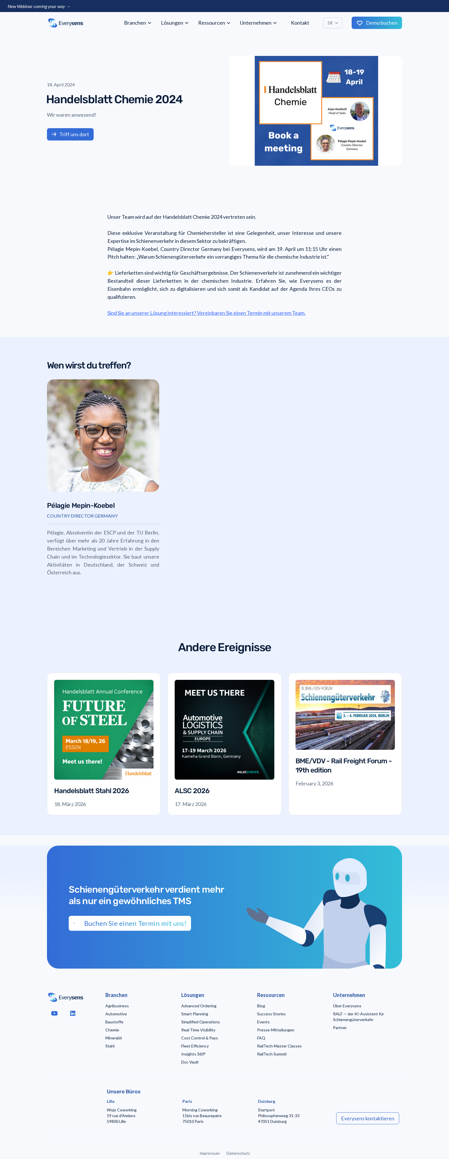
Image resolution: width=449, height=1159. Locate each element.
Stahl (110, 1045)
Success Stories (271, 1013)
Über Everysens (347, 1005)
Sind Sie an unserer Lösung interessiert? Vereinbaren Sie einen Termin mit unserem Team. (206, 313)
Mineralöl (113, 1037)
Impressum (210, 1153)
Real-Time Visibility (198, 1029)
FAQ (261, 1037)
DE (330, 22)
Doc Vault (190, 1062)
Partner (340, 1027)
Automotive (116, 1013)
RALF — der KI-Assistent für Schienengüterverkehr (358, 1016)
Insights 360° (193, 1053)
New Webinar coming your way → (39, 6)
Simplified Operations (200, 1021)
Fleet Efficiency (195, 1045)
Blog (261, 1005)
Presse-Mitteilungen (275, 1029)
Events (263, 1021)
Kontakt (300, 22)
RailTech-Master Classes (279, 1045)
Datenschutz (238, 1153)
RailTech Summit (272, 1053)
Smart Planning (194, 1013)
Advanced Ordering (198, 1005)
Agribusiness (117, 1005)
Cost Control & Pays (199, 1037)
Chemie (112, 1029)
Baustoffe (114, 1021)
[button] (138, 23)
